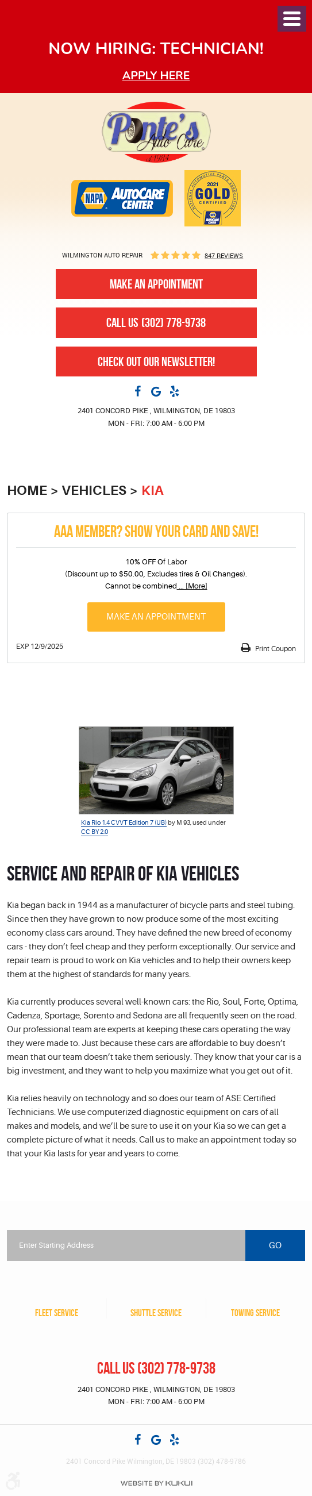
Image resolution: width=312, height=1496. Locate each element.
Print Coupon (274, 649)
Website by (156, 1483)
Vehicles (93, 490)
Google (156, 391)
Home (27, 490)
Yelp (174, 391)
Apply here (156, 75)
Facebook (138, 391)
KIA (152, 490)
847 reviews (224, 255)
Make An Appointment (156, 284)
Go (275, 1246)
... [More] (192, 586)
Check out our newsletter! (156, 361)
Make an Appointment (156, 617)
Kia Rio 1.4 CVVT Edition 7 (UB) (124, 822)
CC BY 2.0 (94, 832)
